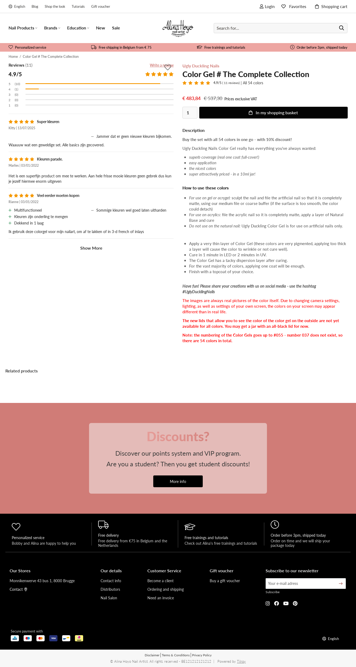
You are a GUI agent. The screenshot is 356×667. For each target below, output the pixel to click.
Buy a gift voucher (225, 580)
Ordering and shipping (165, 589)
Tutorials (78, 6)
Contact (18, 589)
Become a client (160, 580)
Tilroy (241, 661)
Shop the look (55, 6)
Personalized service (27, 47)
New (100, 28)
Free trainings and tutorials (221, 47)
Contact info (111, 580)
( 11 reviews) (226, 83)
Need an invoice (160, 597)
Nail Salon (109, 597)
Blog (35, 6)
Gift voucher (100, 6)
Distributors (110, 589)
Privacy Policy (202, 655)
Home (13, 56)
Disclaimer (152, 655)
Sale (116, 28)
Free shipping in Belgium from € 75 (121, 47)
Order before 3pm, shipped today (318, 47)
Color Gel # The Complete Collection (51, 56)
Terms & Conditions (176, 655)
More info (178, 481)
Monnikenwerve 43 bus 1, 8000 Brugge (42, 580)
